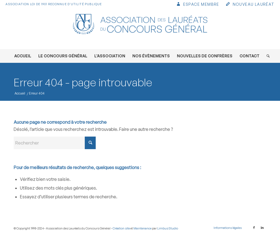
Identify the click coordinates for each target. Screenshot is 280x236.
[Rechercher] (266, 56)
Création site (121, 228)
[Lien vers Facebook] (254, 227)
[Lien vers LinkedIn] (262, 227)
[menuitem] (197, 5)
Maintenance (142, 228)
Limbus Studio (167, 228)
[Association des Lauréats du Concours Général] (140, 28)
